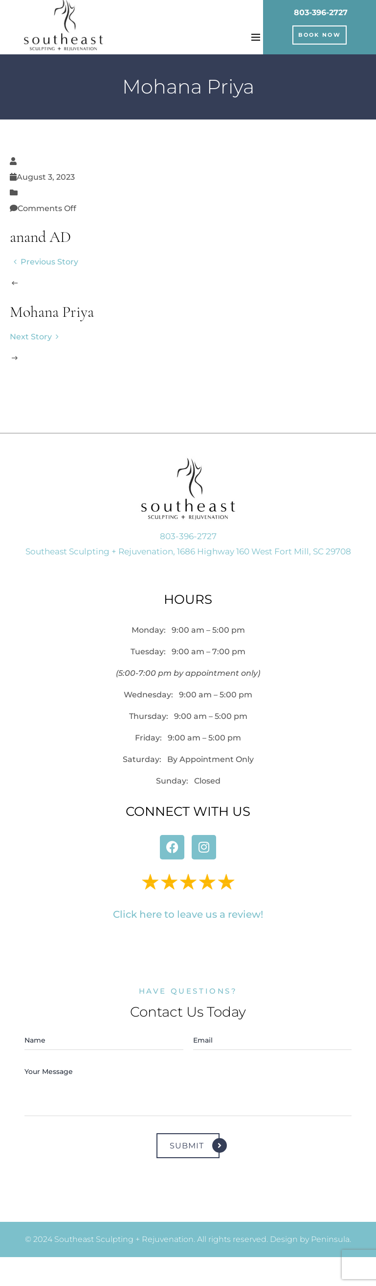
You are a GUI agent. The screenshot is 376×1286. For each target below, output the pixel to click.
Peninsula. (331, 1239)
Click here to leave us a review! (188, 914)
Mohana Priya (52, 313)
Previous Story (44, 261)
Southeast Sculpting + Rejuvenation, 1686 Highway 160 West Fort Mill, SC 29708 (188, 551)
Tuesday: (188, 651)
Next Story (36, 336)
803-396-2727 (321, 12)
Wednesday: (188, 694)
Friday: (188, 737)
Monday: (188, 630)
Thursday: (188, 716)
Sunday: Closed (188, 781)
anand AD (40, 238)
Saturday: (188, 759)
